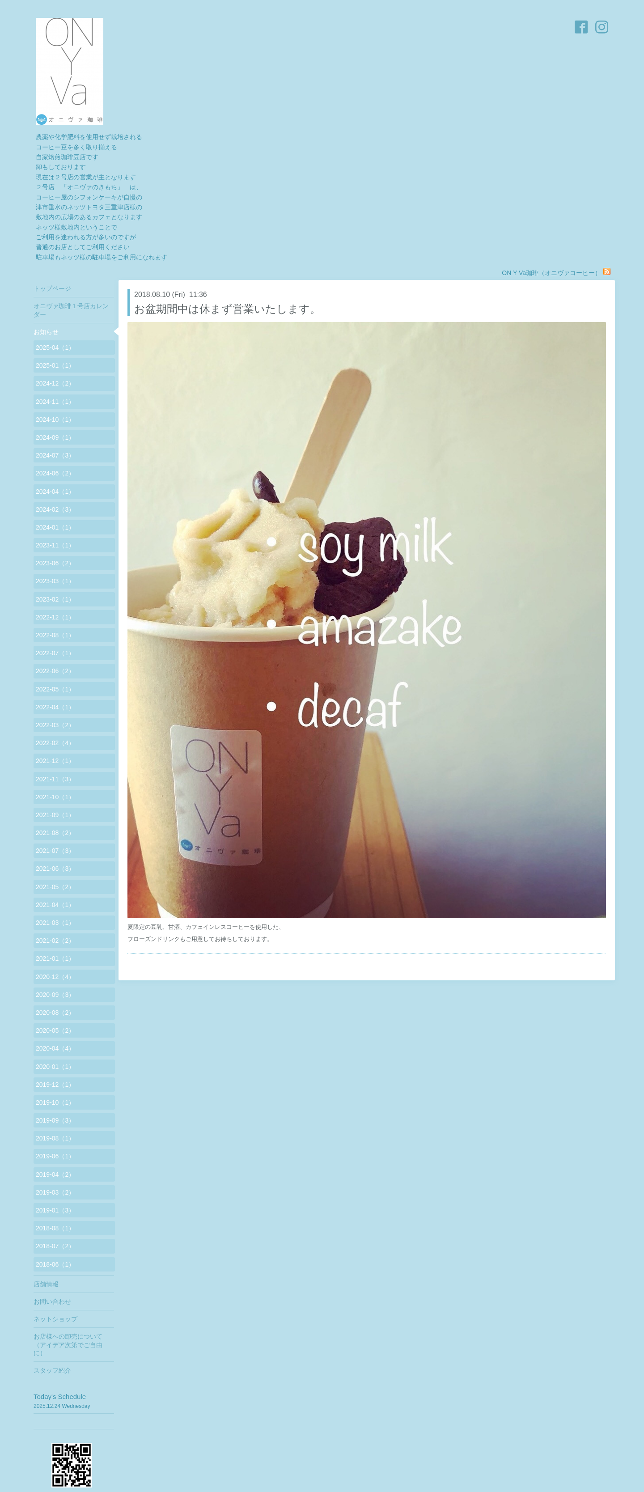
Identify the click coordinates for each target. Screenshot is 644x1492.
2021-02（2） (55, 940)
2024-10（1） (55, 419)
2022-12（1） (55, 617)
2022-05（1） (55, 689)
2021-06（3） (55, 868)
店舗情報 (46, 1284)
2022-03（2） (55, 725)
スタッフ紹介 (52, 1370)
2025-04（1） (55, 347)
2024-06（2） (55, 473)
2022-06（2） (55, 670)
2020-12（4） (55, 976)
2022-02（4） (55, 742)
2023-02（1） (55, 599)
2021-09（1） (55, 814)
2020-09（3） (55, 994)
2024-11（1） (55, 401)
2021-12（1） (55, 760)
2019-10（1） (55, 1102)
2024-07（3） (55, 455)
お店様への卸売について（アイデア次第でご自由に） (68, 1344)
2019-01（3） (55, 1210)
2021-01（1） (55, 958)
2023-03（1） (55, 581)
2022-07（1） (55, 653)
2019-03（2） (55, 1192)
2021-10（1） (55, 797)
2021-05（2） (55, 886)
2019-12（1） (55, 1084)
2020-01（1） (55, 1066)
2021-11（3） (55, 779)
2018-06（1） (55, 1264)
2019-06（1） (55, 1156)
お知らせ (46, 331)
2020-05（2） (55, 1030)
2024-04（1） (55, 491)
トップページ (52, 288)
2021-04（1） (55, 904)
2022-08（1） (55, 635)
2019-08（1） (55, 1138)
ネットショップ (55, 1318)
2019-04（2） (55, 1174)
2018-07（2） (55, 1246)
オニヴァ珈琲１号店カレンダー (71, 310)
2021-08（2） (55, 832)
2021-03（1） (55, 922)
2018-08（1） (55, 1228)
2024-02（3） (55, 509)
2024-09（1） (55, 437)
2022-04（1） (55, 707)
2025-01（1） (55, 365)
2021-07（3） (55, 850)
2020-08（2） (55, 1012)
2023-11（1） (55, 545)
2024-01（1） (55, 527)
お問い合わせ (52, 1301)
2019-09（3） (55, 1120)
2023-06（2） (55, 563)
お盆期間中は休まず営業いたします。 (227, 309)
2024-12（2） (55, 383)
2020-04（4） (55, 1048)
